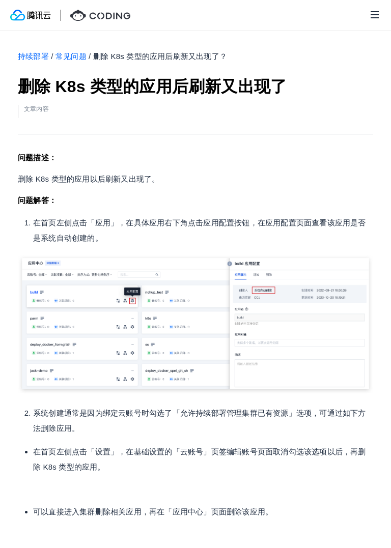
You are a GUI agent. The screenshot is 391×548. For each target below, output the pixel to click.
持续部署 (33, 56)
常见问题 (71, 56)
